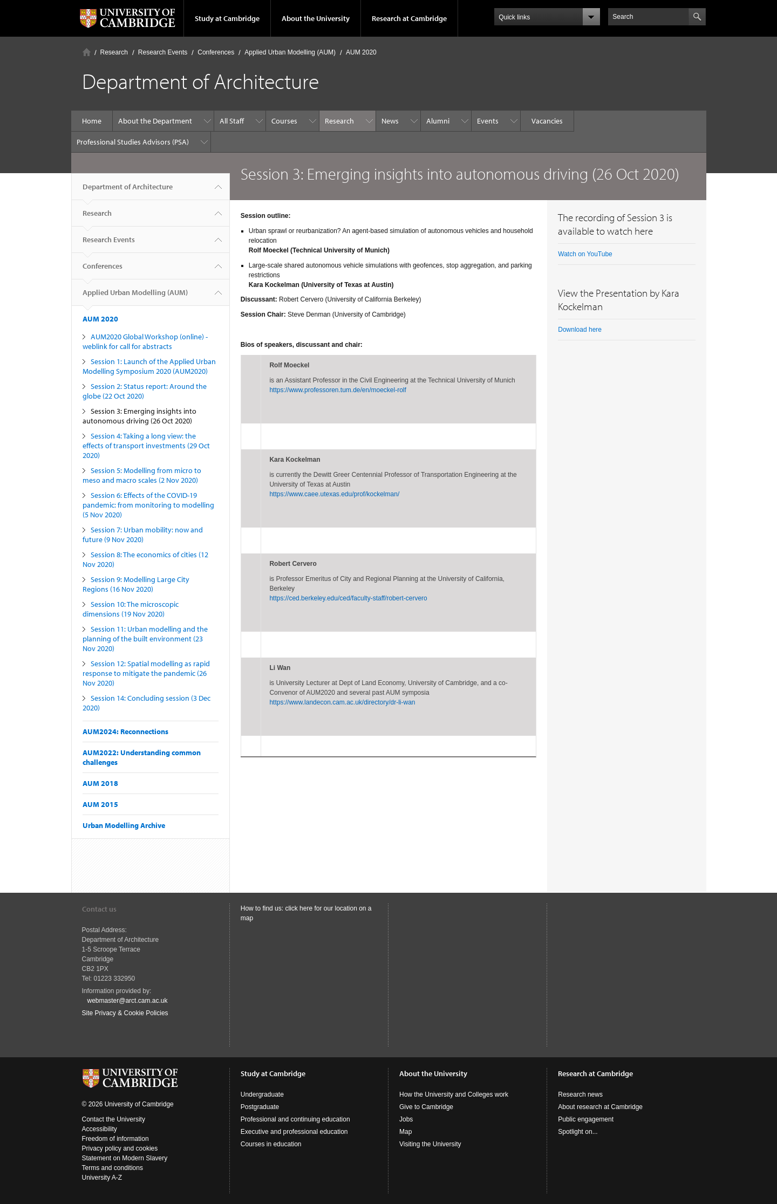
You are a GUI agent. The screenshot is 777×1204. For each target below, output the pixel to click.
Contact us (99, 909)
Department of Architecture (128, 191)
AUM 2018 (100, 783)
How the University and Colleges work (453, 1094)
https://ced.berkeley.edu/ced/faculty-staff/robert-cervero (348, 598)
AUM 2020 (361, 52)
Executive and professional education (294, 1131)
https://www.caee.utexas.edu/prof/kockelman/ (334, 494)
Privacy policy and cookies (120, 1148)
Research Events (162, 52)
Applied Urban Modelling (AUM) (290, 52)
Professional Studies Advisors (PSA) (133, 142)
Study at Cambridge (227, 18)
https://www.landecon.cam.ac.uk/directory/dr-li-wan (342, 702)
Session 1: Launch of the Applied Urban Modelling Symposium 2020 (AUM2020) (149, 366)
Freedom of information (115, 1139)
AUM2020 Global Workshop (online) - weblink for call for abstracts (145, 341)
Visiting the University (430, 1144)
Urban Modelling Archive (124, 825)
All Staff (232, 121)
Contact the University (113, 1119)
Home (86, 52)
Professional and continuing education (295, 1119)
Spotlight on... (577, 1131)
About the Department (155, 121)
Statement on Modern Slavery (125, 1158)
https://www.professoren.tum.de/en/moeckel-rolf (337, 390)
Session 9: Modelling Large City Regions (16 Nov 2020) (136, 584)
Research (114, 52)
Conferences (215, 52)
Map (405, 1131)
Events (488, 121)
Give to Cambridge (426, 1107)
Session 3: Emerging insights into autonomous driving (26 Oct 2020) (139, 416)
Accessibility (99, 1129)
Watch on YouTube (585, 254)
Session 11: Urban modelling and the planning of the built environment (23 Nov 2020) (145, 638)
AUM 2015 (100, 804)
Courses (284, 121)
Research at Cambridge (409, 18)
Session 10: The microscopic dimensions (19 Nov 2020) (131, 609)
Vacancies (547, 121)
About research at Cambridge (600, 1107)
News (390, 121)
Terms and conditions (112, 1168)
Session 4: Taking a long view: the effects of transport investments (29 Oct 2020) (146, 445)
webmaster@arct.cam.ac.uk (127, 1000)
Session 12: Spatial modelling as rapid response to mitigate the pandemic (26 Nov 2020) (146, 673)
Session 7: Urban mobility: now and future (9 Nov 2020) (143, 534)
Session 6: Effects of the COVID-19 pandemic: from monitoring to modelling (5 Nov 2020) (148, 504)
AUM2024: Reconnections (125, 731)
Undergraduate (262, 1094)
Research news (580, 1094)
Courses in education (271, 1144)
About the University (316, 18)
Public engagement (586, 1119)
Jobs (406, 1119)
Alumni (437, 121)
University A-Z (102, 1177)
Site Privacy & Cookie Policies (125, 1013)
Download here (580, 329)
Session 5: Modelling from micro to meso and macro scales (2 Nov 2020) (142, 475)
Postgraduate (260, 1107)
